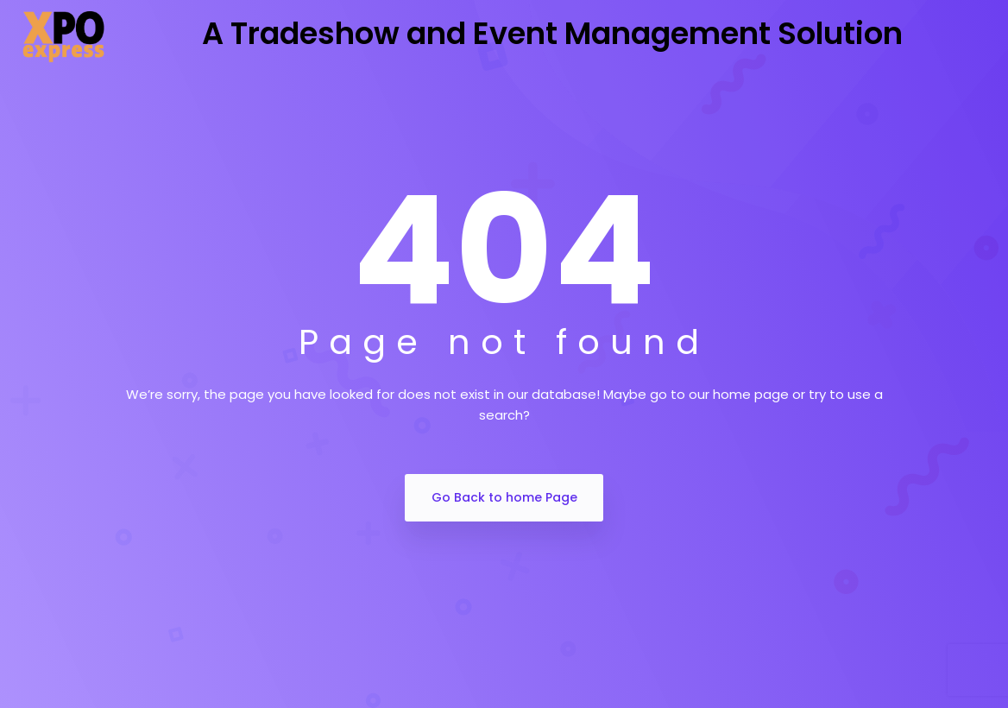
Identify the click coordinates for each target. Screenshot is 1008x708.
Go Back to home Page (504, 497)
